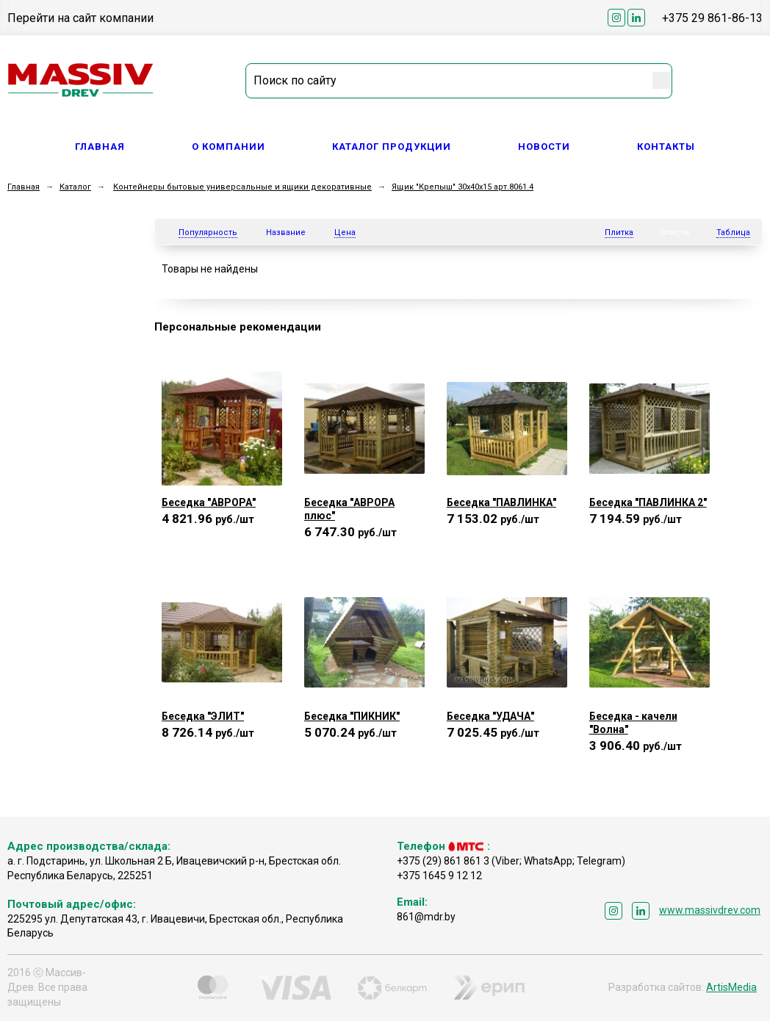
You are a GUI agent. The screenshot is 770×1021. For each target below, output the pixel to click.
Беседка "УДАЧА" (490, 716)
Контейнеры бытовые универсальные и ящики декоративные (242, 187)
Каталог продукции (391, 146)
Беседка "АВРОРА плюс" (349, 509)
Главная (100, 146)
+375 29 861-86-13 (712, 18)
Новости (544, 146)
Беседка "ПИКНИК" (352, 716)
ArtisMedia (731, 987)
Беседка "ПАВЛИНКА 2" (648, 502)
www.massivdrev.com (709, 910)
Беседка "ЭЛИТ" (203, 716)
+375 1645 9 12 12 (439, 875)
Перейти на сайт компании (80, 18)
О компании (228, 146)
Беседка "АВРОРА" (209, 502)
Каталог (75, 187)
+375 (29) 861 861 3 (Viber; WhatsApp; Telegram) (511, 861)
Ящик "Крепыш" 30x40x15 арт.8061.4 (462, 187)
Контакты (666, 146)
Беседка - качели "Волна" (633, 722)
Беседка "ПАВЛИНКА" (501, 502)
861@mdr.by (426, 917)
